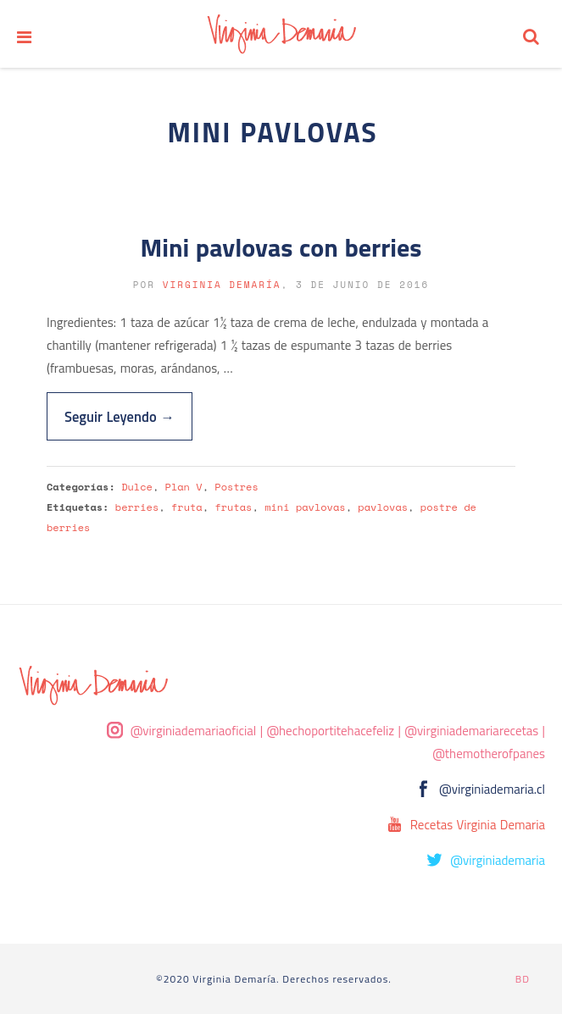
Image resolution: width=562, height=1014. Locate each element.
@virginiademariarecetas (471, 730)
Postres (236, 486)
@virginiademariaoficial (194, 730)
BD (522, 979)
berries (137, 507)
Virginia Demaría (222, 284)
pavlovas (383, 507)
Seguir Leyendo (119, 416)
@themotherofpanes (488, 753)
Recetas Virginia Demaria (477, 824)
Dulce (137, 486)
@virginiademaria (497, 860)
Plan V (184, 486)
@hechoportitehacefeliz (330, 730)
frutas (233, 507)
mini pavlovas (304, 507)
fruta (187, 507)
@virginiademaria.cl (492, 789)
